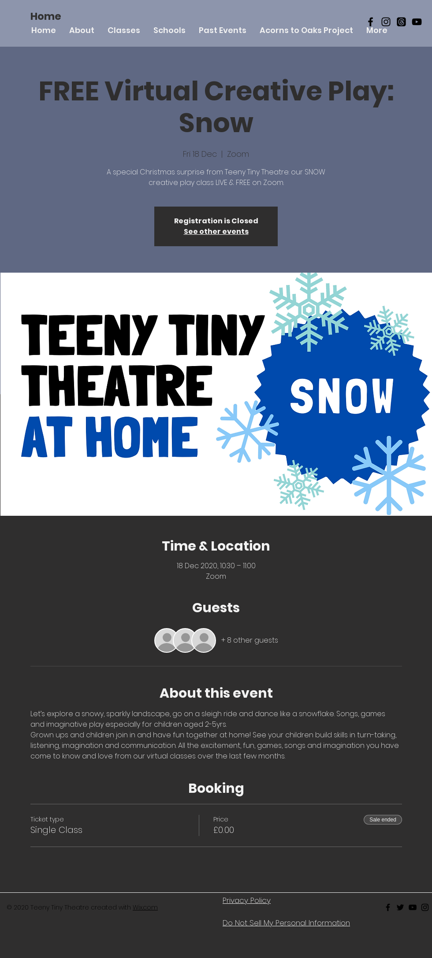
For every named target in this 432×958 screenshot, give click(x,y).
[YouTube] (417, 22)
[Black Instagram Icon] (386, 22)
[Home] (45, 16)
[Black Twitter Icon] (400, 907)
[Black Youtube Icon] (412, 907)
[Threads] (401, 22)
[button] (124, 30)
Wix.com (145, 907)
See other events (216, 231)
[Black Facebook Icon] (370, 22)
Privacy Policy (247, 900)
